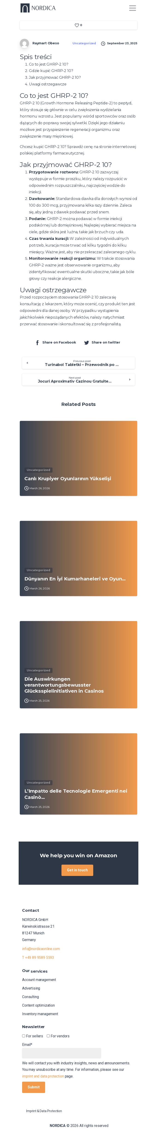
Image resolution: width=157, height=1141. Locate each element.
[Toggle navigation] (132, 8)
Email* (61, 1050)
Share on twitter (102, 342)
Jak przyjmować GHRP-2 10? (55, 77)
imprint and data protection (43, 1076)
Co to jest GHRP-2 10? (48, 64)
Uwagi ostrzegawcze (48, 84)
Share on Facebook (55, 342)
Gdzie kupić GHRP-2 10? (51, 71)
